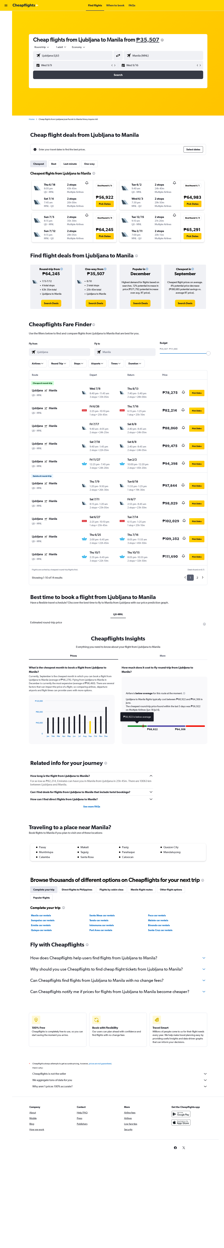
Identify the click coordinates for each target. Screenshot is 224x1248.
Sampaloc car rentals (42, 920)
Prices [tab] (73, 655)
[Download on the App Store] (181, 1122)
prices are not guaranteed (100, 1063)
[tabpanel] (118, 708)
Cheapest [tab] (38, 163)
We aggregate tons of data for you (119, 1080)
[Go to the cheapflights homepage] (25, 5)
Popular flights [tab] (41, 897)
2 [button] (197, 577)
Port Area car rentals (100, 930)
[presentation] (162, 40)
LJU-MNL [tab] (118, 614)
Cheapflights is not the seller (119, 1074)
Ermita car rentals (41, 925)
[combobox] (42, 47)
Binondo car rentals (159, 925)
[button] (6, 5)
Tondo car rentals (98, 920)
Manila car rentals (41, 915)
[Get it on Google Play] (181, 1114)
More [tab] (163, 655)
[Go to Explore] (5, 38)
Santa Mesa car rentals (102, 915)
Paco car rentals (157, 915)
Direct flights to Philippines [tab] (77, 889)
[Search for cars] (5, 30)
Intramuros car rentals (101, 925)
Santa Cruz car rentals (160, 930)
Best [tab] (53, 163)
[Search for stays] (5, 23)
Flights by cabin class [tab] (111, 889)
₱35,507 (147, 39)
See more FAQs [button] (91, 806)
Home (31, 119)
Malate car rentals (158, 920)
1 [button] (190, 577)
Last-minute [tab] (70, 163)
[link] (51, 303)
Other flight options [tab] (171, 889)
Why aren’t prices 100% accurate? (119, 1086)
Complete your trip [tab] (43, 889)
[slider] (208, 353)
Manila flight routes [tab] (142, 889)
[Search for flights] (5, 16)
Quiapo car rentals (41, 930)
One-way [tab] (89, 163)
